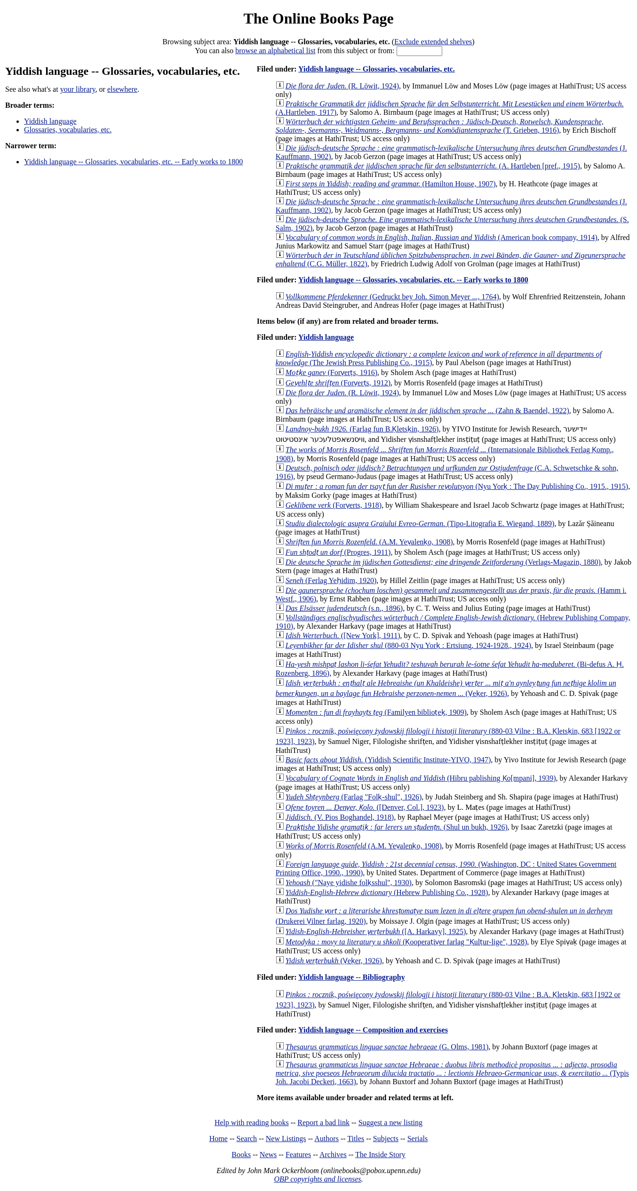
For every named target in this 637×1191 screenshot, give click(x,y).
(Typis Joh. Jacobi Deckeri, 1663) (452, 1073)
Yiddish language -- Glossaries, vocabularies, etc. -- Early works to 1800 (133, 162)
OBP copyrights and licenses (317, 1179)
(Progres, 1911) (338, 552)
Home (218, 1139)
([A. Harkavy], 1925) (376, 931)
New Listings (286, 1139)
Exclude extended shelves (433, 42)
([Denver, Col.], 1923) (365, 807)
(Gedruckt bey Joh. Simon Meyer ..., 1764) (392, 297)
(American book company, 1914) (441, 237)
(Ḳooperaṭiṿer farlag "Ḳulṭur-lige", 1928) (406, 942)
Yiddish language (50, 121)
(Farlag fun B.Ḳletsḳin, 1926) (362, 429)
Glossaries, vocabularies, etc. (67, 130)
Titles (355, 1139)
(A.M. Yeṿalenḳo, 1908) (369, 542)
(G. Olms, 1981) (387, 1047)
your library (78, 89)
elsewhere (122, 89)
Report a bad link (323, 1123)
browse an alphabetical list (275, 51)
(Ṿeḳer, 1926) (334, 961)
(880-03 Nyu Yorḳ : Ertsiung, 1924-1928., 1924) (408, 645)
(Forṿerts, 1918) (334, 505)
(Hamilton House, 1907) (391, 184)
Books (241, 1155)
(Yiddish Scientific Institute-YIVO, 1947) (388, 760)
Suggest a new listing (390, 1123)
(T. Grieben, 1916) (440, 126)
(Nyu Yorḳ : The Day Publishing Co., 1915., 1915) (457, 486)
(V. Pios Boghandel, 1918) (340, 817)
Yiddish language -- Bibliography (351, 977)
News (268, 1155)
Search (247, 1139)
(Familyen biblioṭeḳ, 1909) (376, 712)
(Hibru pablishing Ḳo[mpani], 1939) (421, 778)
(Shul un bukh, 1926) (397, 827)
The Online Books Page (318, 18)
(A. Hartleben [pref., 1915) (433, 166)
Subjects (385, 1139)
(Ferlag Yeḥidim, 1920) (331, 580)
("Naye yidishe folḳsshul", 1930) (349, 883)
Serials (417, 1139)
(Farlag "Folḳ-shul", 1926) (354, 797)
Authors (326, 1139)
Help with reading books (252, 1123)
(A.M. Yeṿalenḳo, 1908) (364, 846)
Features (298, 1155)
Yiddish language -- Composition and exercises (373, 1030)
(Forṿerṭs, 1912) (338, 383)
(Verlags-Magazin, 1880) (443, 562)
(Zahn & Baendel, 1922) (427, 411)
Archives (333, 1155)
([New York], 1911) (343, 635)
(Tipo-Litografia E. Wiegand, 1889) (420, 524)
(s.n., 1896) (344, 608)
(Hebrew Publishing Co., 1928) (387, 892)
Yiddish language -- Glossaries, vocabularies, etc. (376, 69)
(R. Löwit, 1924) (342, 86)
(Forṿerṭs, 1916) (331, 372)
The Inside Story (380, 1155)
